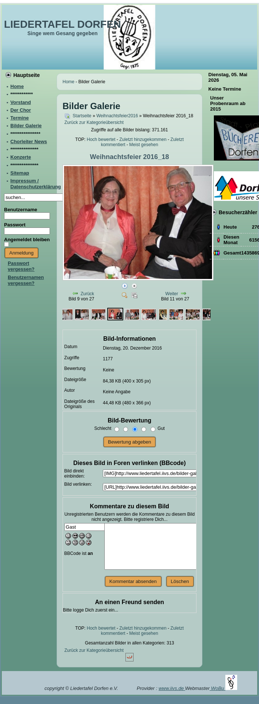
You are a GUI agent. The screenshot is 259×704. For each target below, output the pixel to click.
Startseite (82, 115)
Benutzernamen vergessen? (26, 280)
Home (68, 81)
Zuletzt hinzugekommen (143, 139)
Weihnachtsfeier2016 (117, 115)
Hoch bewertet (101, 139)
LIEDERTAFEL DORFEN (62, 24)
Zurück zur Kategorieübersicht (94, 122)
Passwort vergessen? (21, 266)
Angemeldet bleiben (27, 239)
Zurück (87, 293)
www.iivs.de (172, 688)
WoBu (224, 688)
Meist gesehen (143, 144)
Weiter (171, 293)
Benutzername (20, 209)
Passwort (15, 225)
